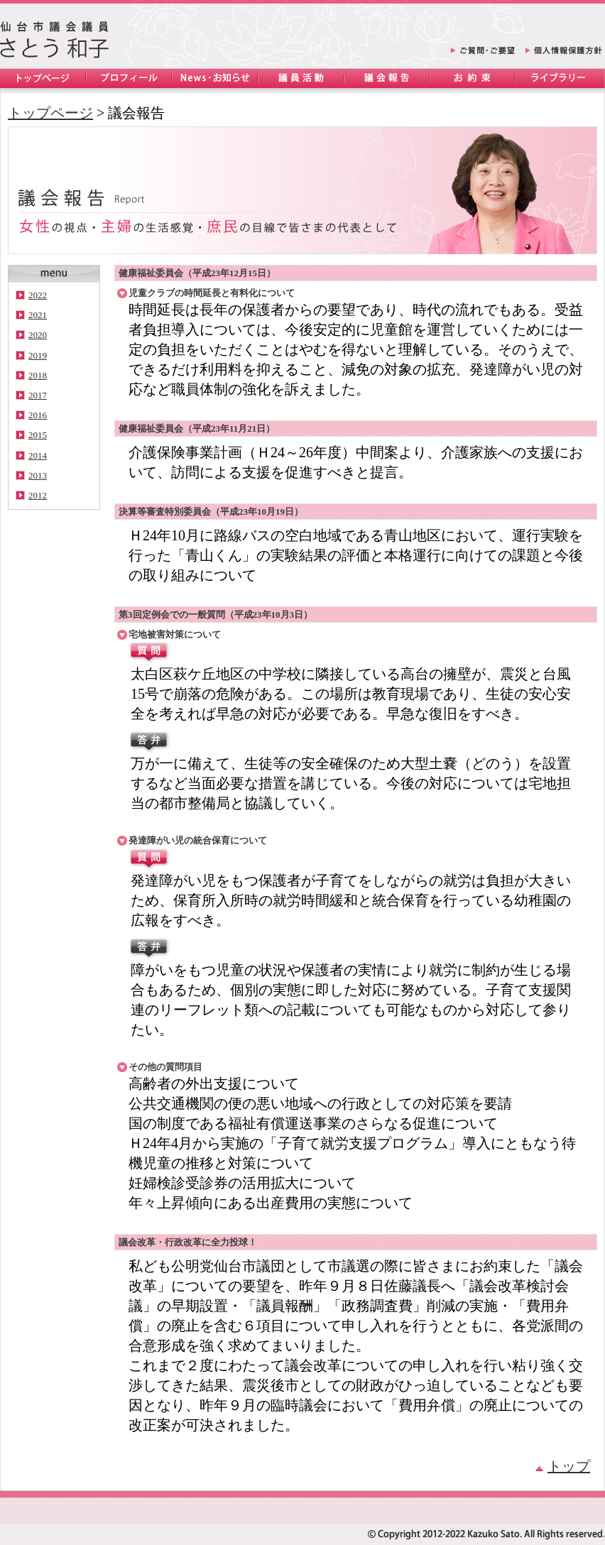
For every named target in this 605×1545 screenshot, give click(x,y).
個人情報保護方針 (563, 52)
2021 (37, 315)
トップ (562, 1466)
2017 (37, 395)
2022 (37, 295)
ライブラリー (558, 78)
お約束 (473, 78)
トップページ (43, 78)
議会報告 (387, 78)
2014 (37, 455)
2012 (37, 495)
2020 (37, 334)
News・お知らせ (215, 78)
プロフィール (129, 78)
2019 (37, 355)
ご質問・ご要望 (483, 52)
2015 (37, 435)
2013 (37, 475)
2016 (37, 415)
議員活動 (301, 78)
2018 (37, 375)
